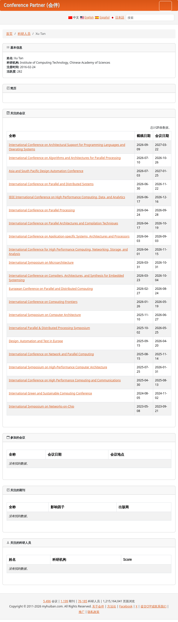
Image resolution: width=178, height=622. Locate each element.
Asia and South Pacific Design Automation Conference (46, 171)
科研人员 (24, 33)
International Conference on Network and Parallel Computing (51, 354)
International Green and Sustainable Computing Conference (50, 393)
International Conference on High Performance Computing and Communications (65, 380)
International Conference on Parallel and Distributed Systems (51, 184)
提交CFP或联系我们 (153, 606)
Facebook (126, 606)
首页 (9, 33)
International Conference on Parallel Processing (42, 210)
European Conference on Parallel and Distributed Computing (51, 289)
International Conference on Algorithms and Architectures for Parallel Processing (65, 158)
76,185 (82, 601)
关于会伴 (98, 606)
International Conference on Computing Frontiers (43, 302)
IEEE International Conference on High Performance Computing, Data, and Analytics (67, 197)
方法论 (111, 606)
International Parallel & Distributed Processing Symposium (49, 328)
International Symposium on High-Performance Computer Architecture (58, 367)
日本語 (119, 17)
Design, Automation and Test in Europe (36, 341)
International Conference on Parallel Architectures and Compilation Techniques (63, 223)
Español (104, 17)
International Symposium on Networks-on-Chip (41, 406)
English (89, 17)
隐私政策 (93, 612)
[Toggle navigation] (165, 6)
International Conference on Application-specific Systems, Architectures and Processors (69, 236)
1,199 (64, 601)
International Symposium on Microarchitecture (41, 262)
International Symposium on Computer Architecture (45, 315)
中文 (76, 17)
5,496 (47, 601)
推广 (82, 612)
